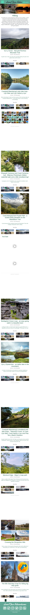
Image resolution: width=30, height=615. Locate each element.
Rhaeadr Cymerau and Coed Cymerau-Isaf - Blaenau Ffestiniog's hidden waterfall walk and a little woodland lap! (15, 175)
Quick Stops (22, 107)
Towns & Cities (22, 333)
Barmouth (23, 230)
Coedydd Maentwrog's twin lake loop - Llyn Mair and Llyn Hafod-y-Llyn (15, 92)
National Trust (7, 487)
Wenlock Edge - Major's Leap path (15, 475)
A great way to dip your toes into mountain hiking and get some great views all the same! (15, 57)
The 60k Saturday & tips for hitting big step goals (15, 584)
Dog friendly (22, 63)
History (7, 558)
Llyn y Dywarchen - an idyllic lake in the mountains (15, 365)
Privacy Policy (15, 612)
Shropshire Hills (7, 492)
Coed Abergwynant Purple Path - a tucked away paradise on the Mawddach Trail (15, 217)
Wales (7, 63)
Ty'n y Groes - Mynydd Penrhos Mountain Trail (15, 52)
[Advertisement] (15, 138)
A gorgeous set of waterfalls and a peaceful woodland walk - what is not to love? (15, 181)
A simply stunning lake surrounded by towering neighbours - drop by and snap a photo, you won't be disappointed (15, 371)
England (22, 487)
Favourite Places (7, 66)
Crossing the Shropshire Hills (15, 542)
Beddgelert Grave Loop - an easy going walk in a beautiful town (15, 322)
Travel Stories (22, 596)
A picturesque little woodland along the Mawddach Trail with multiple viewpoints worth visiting (15, 224)
